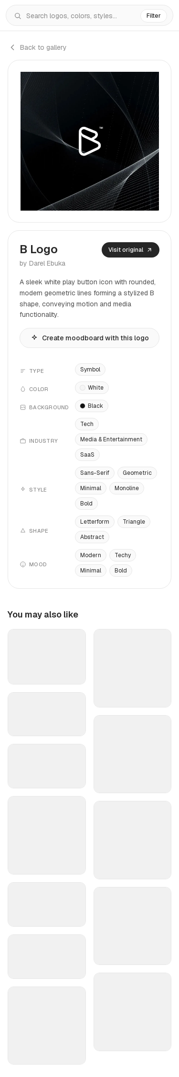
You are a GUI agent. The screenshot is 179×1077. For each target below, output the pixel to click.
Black (91, 406)
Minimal (90, 488)
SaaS (87, 455)
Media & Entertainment (111, 439)
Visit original (130, 250)
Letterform (94, 522)
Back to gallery (37, 47)
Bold (86, 503)
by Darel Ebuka (42, 263)
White (92, 388)
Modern (90, 555)
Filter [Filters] (154, 16)
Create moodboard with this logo (90, 338)
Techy (123, 555)
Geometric (137, 473)
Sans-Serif (94, 473)
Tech (87, 424)
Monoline (127, 488)
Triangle (134, 522)
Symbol (90, 369)
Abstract (92, 537)
